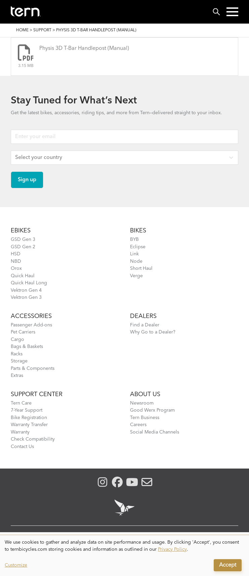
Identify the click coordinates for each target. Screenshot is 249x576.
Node (136, 261)
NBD (16, 261)
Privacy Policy (172, 549)
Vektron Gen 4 (26, 290)
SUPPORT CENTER (37, 394)
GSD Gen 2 (23, 247)
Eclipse (138, 247)
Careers (138, 424)
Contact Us (22, 446)
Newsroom (142, 403)
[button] (232, 11)
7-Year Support (26, 410)
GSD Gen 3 (23, 239)
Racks (17, 354)
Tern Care (21, 403)
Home (22, 30)
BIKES (138, 231)
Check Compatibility (33, 439)
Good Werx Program (152, 410)
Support (42, 30)
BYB (134, 239)
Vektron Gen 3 (26, 297)
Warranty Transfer (29, 424)
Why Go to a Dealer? (152, 332)
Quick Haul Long (29, 283)
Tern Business (144, 417)
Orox (16, 268)
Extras (17, 375)
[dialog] (124, 556)
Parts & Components (32, 368)
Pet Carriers (23, 332)
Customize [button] (16, 565)
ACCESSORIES (31, 316)
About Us (145, 394)
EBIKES (21, 231)
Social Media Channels (154, 432)
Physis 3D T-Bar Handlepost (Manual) (84, 48)
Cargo (17, 339)
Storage (19, 361)
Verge (136, 276)
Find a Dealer (144, 325)
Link (134, 254)
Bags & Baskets (27, 346)
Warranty (20, 432)
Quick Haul (23, 276)
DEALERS (143, 316)
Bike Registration (29, 417)
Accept (227, 565)
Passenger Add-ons (31, 325)
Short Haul (141, 268)
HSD (15, 254)
